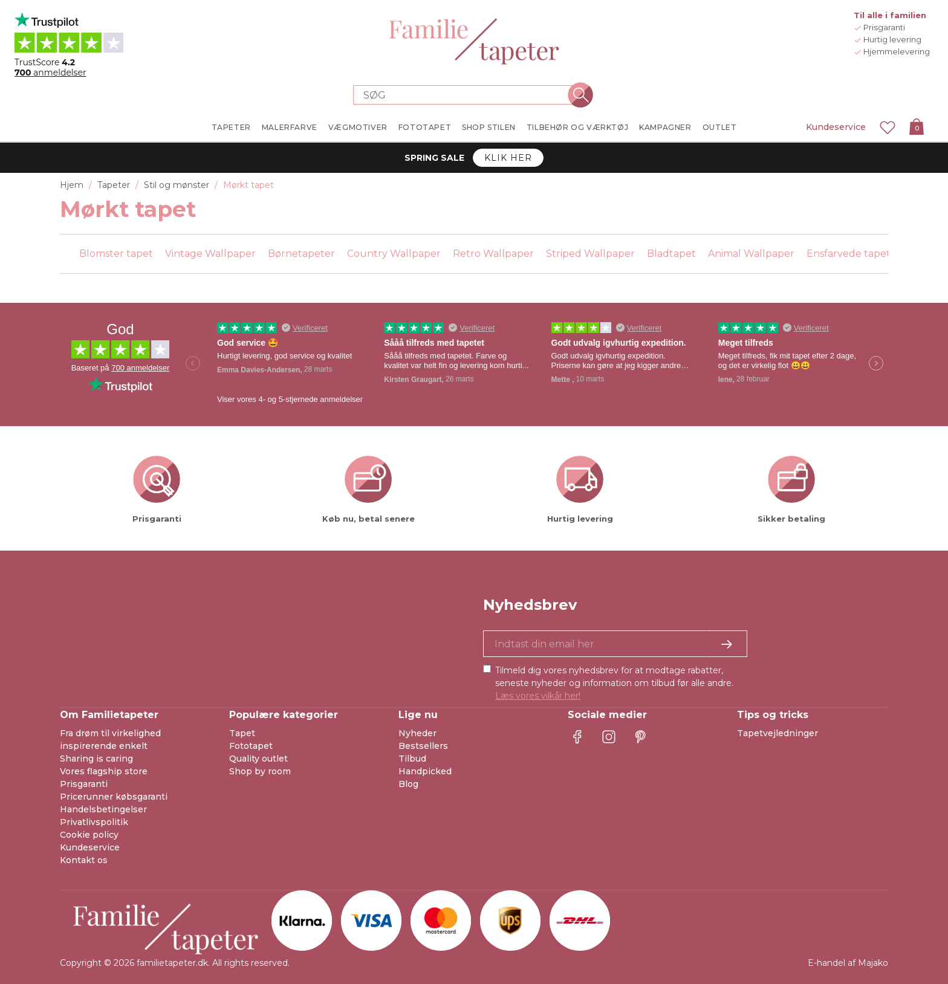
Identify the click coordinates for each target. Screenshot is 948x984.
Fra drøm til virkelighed (110, 733)
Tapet (242, 733)
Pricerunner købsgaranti (113, 796)
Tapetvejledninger (777, 733)
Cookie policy (89, 834)
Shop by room (260, 771)
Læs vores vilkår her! (537, 695)
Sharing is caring (96, 758)
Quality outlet (258, 758)
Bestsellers (423, 745)
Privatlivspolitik (94, 822)
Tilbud (412, 758)
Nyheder (417, 733)
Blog (408, 783)
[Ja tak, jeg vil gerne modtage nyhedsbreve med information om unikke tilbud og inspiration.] (615, 643)
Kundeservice (836, 126)
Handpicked (425, 771)
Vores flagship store (104, 771)
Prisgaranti (84, 783)
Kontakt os (84, 860)
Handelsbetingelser (103, 809)
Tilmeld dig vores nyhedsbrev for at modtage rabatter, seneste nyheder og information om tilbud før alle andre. (614, 683)
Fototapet (251, 745)
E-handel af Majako (848, 962)
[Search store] (466, 95)
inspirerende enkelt (104, 745)
